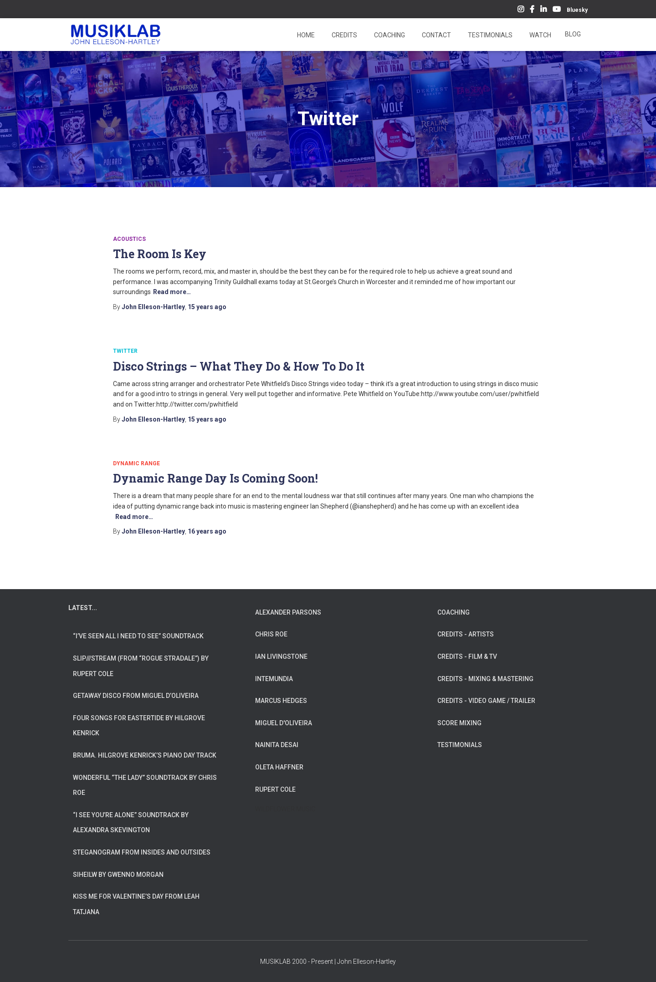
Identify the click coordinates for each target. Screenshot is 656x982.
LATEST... (82, 607)
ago (207, 306)
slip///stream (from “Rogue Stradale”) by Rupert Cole (141, 666)
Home (305, 35)
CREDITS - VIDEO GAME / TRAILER (486, 700)
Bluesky (577, 10)
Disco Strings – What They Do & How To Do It (238, 366)
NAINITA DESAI (276, 744)
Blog (573, 34)
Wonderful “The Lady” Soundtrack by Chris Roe (145, 785)
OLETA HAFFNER (279, 767)
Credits (343, 35)
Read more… (172, 291)
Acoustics (129, 239)
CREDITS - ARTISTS (465, 634)
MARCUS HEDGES (281, 700)
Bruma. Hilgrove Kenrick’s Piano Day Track (144, 755)
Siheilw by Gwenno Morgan (118, 874)
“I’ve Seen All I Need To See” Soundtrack (138, 636)
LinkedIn (543, 10)
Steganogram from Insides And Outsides (141, 852)
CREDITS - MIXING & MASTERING (485, 678)
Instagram (521, 10)
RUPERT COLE (275, 789)
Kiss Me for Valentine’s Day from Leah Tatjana (136, 904)
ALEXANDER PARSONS (288, 612)
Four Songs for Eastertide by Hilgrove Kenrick (139, 725)
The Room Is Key (159, 253)
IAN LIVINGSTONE (281, 656)
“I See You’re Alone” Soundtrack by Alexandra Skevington (131, 822)
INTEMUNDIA (274, 678)
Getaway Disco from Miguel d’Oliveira (136, 695)
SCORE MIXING (459, 723)
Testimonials (489, 35)
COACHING (453, 612)
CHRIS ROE (271, 634)
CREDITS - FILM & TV (467, 656)
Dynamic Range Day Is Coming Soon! (215, 478)
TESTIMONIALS (459, 744)
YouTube (557, 10)
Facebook (532, 10)
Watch (539, 35)
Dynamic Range (136, 463)
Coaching (389, 35)
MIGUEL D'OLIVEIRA (283, 723)
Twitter (125, 351)
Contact (435, 35)
